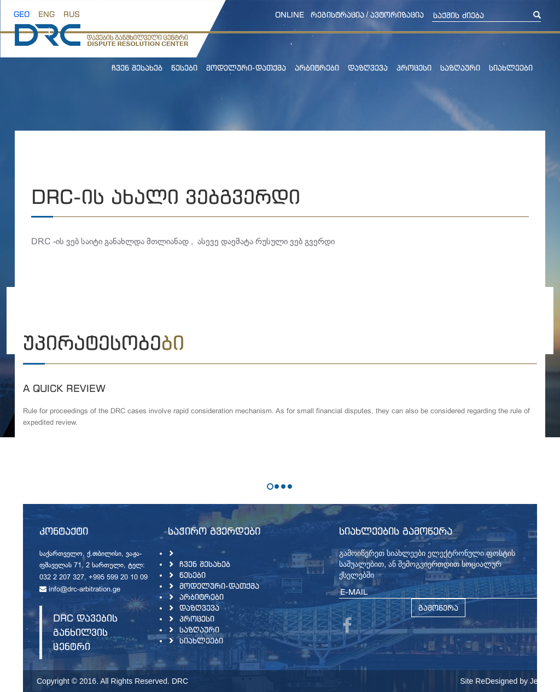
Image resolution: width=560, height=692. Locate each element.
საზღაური (460, 67)
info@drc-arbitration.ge (79, 590)
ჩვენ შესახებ (137, 67)
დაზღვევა (368, 67)
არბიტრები (317, 67)
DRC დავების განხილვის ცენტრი (85, 632)
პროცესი (413, 67)
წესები (184, 67)
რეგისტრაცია (337, 14)
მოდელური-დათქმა (246, 67)
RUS (71, 14)
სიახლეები (511, 67)
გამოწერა (438, 607)
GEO (22, 14)
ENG (46, 14)
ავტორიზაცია (397, 14)
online (289, 14)
